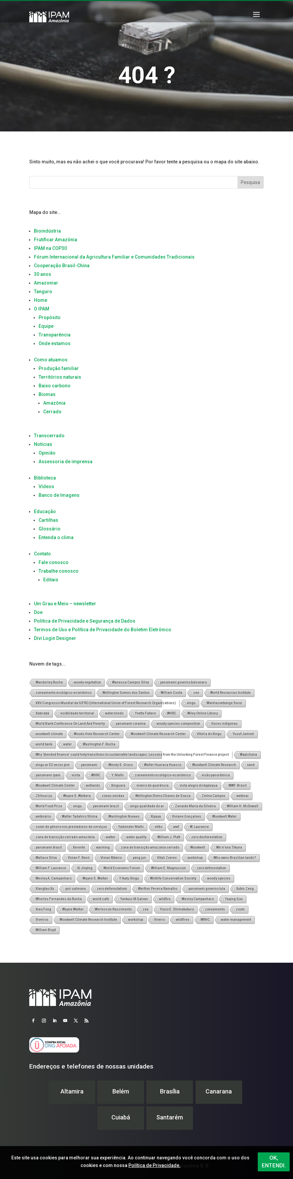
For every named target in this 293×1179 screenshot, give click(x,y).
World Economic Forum (121, 868)
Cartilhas (48, 520)
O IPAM (41, 308)
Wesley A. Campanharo (54, 878)
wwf (176, 827)
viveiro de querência (152, 785)
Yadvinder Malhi (131, 827)
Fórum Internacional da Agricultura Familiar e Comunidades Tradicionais (114, 257)
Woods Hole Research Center (97, 734)
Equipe (46, 326)
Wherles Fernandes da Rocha (59, 899)
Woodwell (197, 847)
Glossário (50, 528)
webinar (242, 796)
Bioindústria (47, 231)
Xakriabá (42, 713)
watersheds (114, 713)
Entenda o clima (56, 537)
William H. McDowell (242, 806)
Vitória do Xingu (209, 734)
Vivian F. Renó (78, 858)
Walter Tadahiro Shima (79, 816)
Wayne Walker (73, 909)
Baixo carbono (55, 385)
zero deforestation (211, 868)
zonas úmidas (113, 796)
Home (40, 300)
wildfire (165, 899)
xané (251, 765)
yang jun (139, 858)
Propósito (50, 317)
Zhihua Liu (44, 796)
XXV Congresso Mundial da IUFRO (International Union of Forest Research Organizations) (106, 703)
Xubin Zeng (245, 888)
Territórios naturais (60, 377)
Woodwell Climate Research (214, 765)
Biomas (47, 394)
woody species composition (178, 723)
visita (76, 775)
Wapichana (248, 754)
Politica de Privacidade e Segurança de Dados (84, 621)
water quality (136, 837)
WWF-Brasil (237, 785)
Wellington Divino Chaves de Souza (163, 796)
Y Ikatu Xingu (129, 878)
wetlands (93, 785)
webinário (43, 816)
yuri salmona (75, 888)
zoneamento (215, 909)
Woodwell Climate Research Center (158, 734)
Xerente (79, 847)
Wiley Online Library (202, 713)
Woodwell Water (224, 816)
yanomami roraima (131, 723)
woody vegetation (87, 682)
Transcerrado (49, 435)
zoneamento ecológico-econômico (63, 692)
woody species (218, 878)
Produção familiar (59, 368)
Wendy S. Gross (120, 765)
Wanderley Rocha (49, 682)
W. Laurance (199, 827)
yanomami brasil (49, 847)
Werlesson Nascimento (113, 909)
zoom (240, 909)
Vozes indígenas (224, 723)
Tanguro (43, 291)
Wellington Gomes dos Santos (126, 692)
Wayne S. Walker (95, 878)
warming (103, 847)
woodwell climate (49, 734)
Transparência (55, 334)
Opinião (47, 453)
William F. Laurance (51, 868)
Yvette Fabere (145, 713)
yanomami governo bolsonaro (183, 682)
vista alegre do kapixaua (199, 785)
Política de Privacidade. (154, 1165)
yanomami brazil (106, 806)
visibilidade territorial (77, 713)
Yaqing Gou (234, 899)
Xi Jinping (84, 868)
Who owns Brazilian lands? (235, 858)
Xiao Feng (43, 909)
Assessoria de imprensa (65, 461)
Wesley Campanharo (198, 899)
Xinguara (118, 785)
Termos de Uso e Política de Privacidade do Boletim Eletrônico (102, 629)
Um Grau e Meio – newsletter (65, 603)
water (67, 744)
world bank (44, 744)
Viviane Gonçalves (186, 816)
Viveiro (159, 919)
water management (236, 919)
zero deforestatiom (112, 888)
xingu (191, 703)
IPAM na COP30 (50, 248)
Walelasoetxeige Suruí (224, 703)
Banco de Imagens (59, 495)
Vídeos (46, 486)
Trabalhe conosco (58, 571)
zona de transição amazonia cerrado (150, 847)
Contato (42, 553)
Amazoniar (46, 283)
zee (196, 692)
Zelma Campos (213, 796)
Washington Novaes (124, 816)
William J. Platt (168, 837)
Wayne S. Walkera (77, 796)
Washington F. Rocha (99, 744)
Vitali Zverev (167, 858)
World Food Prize (49, 806)
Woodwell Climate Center (55, 785)
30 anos (42, 274)
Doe (38, 612)
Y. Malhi (117, 775)
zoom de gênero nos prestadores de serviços (71, 827)
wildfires (183, 919)
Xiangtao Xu (45, 888)
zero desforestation (206, 837)
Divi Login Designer (55, 638)
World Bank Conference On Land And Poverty (70, 723)
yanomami (89, 765)
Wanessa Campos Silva (130, 682)
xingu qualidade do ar (147, 806)
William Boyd (46, 930)
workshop (195, 858)
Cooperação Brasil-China (61, 265)
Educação (45, 511)
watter (110, 837)
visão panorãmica (216, 775)
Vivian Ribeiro (111, 858)
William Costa (171, 692)
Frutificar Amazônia (55, 239)
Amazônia (54, 403)
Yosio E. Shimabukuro (177, 909)
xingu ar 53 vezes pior (53, 765)
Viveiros (42, 919)
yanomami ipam (48, 775)
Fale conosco (54, 562)
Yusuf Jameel (243, 734)
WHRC (171, 713)
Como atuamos (51, 359)
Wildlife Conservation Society (173, 878)
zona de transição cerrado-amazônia (65, 837)
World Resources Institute (230, 692)
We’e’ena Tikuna (229, 847)
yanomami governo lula (206, 888)
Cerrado (52, 411)
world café (101, 899)
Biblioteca (45, 478)
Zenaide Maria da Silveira (195, 806)
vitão (158, 827)
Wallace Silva (46, 858)
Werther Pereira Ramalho (157, 888)
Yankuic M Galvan (134, 899)
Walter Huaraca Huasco (162, 765)
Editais (50, 579)
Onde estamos (55, 343)
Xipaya (156, 816)
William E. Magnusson (168, 868)
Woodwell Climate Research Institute (88, 919)
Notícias (43, 444)
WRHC (205, 919)
